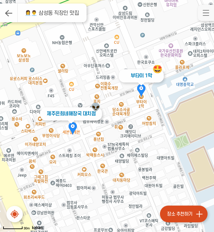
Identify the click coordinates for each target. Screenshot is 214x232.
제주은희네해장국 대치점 (71, 114)
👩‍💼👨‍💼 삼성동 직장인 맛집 (52, 13)
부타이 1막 (141, 76)
